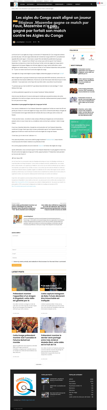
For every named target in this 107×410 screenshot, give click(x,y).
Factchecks (20, 1)
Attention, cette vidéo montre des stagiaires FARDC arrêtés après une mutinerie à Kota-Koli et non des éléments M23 (86, 112)
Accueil (15, 1)
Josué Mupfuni (21, 42)
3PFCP (17, 8)
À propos (46, 1)
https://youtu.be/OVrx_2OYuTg (21, 182)
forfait (61, 73)
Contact (51, 1)
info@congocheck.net (28, 400)
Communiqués (39, 1)
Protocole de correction (29, 1)
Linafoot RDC (50, 139)
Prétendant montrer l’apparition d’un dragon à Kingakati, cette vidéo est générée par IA (24, 297)
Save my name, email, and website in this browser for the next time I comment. (40, 261)
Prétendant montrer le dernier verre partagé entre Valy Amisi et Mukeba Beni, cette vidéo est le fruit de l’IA (52, 340)
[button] (91, 4)
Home (13, 8)
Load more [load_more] (39, 364)
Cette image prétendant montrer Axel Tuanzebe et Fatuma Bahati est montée (24, 339)
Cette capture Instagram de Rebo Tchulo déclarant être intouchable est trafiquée (53, 297)
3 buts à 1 (40, 146)
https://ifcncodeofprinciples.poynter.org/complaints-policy (24, 186)
